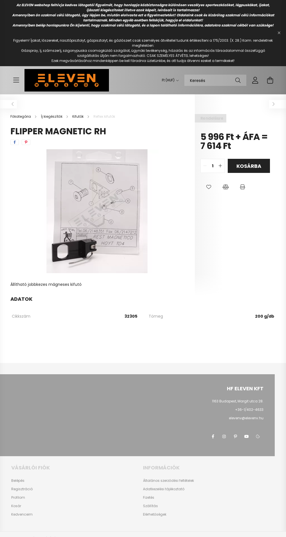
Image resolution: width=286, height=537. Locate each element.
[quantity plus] (220, 166)
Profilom (18, 498)
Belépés (17, 481)
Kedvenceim (22, 514)
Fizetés (148, 498)
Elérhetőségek (154, 514)
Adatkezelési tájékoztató (163, 489)
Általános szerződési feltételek (168, 481)
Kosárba (248, 166)
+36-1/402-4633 (249, 409)
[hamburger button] (16, 80)
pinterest (235, 436)
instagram (224, 436)
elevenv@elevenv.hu (246, 418)
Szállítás (150, 506)
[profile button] (255, 80)
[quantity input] (212, 166)
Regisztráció (22, 489)
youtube (246, 436)
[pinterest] (26, 142)
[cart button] (270, 80)
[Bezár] (279, 33)
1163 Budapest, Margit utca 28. (237, 401)
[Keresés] (215, 80)
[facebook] (14, 142)
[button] (208, 187)
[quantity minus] (205, 166)
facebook (212, 436)
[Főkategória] (21, 116)
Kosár (16, 506)
